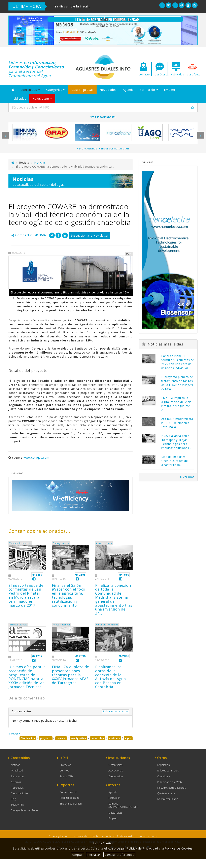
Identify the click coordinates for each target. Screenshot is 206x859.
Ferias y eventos (61, 543)
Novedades (108, 90)
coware (61, 738)
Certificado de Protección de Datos (137, 836)
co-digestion (78, 738)
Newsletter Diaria (167, 799)
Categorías (55, 90)
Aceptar (77, 855)
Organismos (115, 765)
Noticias (40, 162)
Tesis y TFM (18, 804)
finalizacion (28, 738)
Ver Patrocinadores (103, 117)
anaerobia (98, 738)
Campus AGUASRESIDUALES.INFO (123, 805)
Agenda (128, 90)
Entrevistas (17, 776)
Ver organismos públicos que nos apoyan (103, 148)
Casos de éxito (19, 793)
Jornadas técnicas (18, 624)
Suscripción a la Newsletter (90, 235)
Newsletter (42, 98)
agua (128, 738)
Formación (149, 90)
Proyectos (65, 765)
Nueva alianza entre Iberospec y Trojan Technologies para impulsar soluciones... (176, 442)
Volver (14, 734)
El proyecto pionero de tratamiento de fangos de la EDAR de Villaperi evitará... (177, 383)
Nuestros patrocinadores (171, 787)
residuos (114, 738)
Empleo (169, 90)
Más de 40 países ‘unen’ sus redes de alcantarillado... (174, 461)
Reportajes (17, 787)
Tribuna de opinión (71, 803)
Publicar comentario (115, 711)
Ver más (187, 477)
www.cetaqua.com (36, 457)
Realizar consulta (70, 798)
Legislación (163, 765)
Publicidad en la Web (169, 782)
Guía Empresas (82, 90)
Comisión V (163, 776)
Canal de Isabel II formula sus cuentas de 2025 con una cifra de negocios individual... (177, 362)
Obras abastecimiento (107, 624)
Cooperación (115, 776)
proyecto (45, 738)
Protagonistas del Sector (25, 810)
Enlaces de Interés (168, 770)
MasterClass (115, 812)
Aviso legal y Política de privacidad (69, 836)
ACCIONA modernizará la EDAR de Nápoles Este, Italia (177, 423)
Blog (13, 799)
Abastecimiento (104, 543)
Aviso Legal (116, 848)
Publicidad (18, 98)
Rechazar (93, 855)
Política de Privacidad (142, 848)
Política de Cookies (103, 836)
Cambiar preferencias (119, 855)
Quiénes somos (166, 793)
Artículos (16, 782)
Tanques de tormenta (20, 543)
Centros (64, 770)
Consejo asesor (68, 792)
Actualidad (17, 770)
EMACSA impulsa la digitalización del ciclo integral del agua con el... (176, 404)
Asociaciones (115, 770)
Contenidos (30, 90)
